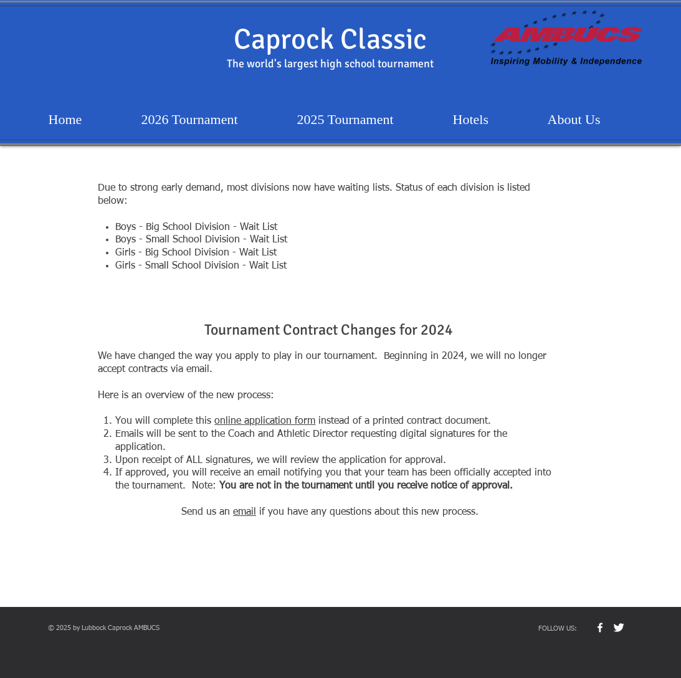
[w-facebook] (600, 627)
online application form (264, 421)
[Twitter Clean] (618, 627)
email (244, 512)
